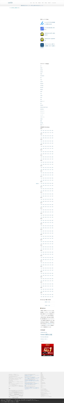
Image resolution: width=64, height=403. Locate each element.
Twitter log (42, 375)
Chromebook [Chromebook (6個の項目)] (16, 390)
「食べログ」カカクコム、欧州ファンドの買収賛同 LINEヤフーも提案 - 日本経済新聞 (47, 46)
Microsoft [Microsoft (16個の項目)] (19, 392)
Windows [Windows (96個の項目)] (16, 394)
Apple (41, 73)
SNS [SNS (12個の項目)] (14, 393)
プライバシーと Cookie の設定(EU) (45, 391)
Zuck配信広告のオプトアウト (44, 394)
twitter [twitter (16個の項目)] (21, 393)
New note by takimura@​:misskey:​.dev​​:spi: (30, 374)
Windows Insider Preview (44, 107)
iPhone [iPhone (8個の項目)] (18, 391)
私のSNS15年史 (11, 380)
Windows (41, 105)
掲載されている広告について (11, 401)
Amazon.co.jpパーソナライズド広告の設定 (46, 396)
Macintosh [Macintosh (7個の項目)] (10, 392)
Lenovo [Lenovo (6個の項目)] (21, 391)
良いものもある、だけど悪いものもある (14, 375)
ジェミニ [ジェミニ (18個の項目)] (13, 396)
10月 (48, 132)
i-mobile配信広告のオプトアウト (45, 395)
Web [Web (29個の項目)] (10, 394)
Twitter (43, 2)
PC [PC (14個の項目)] (13, 393)
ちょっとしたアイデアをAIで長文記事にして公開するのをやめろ (49, 23)
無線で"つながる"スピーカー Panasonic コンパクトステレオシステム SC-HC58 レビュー (16, 384)
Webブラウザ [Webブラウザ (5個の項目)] (12, 394)
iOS (40, 77)
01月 (41, 130)
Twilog (41, 373)
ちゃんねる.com (54, 2)
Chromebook (42, 75)
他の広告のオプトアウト (44, 392)
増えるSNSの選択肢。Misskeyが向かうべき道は (15, 378)
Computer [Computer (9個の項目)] (19, 390)
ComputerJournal (43, 382)
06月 (52, 130)
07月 (41, 132)
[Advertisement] (24, 137)
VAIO (41, 97)
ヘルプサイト (42, 341)
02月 (43, 130)
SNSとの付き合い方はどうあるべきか (13, 379)
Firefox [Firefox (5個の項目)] (22, 390)
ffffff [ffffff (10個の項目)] (21, 390)
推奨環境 (17, 401)
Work (36, 2)
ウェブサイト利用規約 (4, 401)
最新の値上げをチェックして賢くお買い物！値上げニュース (32, 5)
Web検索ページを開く (47, 305)
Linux (41, 79)
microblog (41, 85)
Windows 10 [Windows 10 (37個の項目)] (12, 395)
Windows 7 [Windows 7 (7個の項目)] (20, 394)
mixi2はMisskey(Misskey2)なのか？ (13, 376)
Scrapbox (42, 374)
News (33, 2)
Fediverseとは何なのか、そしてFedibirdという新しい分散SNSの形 (16, 382)
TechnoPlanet (42, 380)
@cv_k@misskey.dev (49, 323)
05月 (50, 130)
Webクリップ (42, 101)
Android (41, 71)
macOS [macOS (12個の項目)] (12, 392)
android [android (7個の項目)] (12, 390)
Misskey (46, 2)
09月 (46, 132)
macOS (41, 81)
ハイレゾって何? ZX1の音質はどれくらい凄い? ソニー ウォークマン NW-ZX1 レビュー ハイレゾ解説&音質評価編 (16, 386)
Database (39, 2)
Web (41, 99)
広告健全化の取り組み (44, 332)
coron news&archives (43, 378)
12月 (52, 132)
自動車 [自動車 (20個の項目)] (13, 397)
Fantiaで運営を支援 (46, 334)
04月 (48, 130)
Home (31, 2)
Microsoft (41, 87)
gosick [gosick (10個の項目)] (15, 391)
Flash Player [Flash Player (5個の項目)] (10, 391)
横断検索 (37, 183)
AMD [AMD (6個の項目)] (10, 390)
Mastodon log (42, 377)
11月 (50, 132)
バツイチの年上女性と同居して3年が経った (49, 28)
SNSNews (42, 379)
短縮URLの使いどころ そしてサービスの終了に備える (16, 377)
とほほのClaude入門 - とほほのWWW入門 (49, 39)
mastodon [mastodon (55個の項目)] (16, 392)
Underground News (43, 383)
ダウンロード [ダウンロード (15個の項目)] (17, 396)
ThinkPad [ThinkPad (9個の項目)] (19, 393)
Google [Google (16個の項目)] (12, 391)
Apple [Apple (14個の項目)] (14, 390)
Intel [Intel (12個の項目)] (16, 391)
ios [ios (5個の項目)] (17, 391)
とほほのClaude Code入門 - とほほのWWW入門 (49, 34)
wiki (40, 103)
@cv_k (46, 325)
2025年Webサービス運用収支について (14, 374)
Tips (41, 93)
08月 (43, 132)
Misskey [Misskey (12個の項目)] (11, 393)
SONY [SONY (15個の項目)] (17, 393)
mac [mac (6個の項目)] (22, 391)
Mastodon (49, 2)
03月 (46, 130)
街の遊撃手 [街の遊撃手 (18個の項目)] (16, 397)
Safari (41, 91)
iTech (41, 381)
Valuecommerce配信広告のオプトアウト (46, 393)
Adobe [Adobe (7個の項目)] (9, 390)
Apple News (42, 376)
